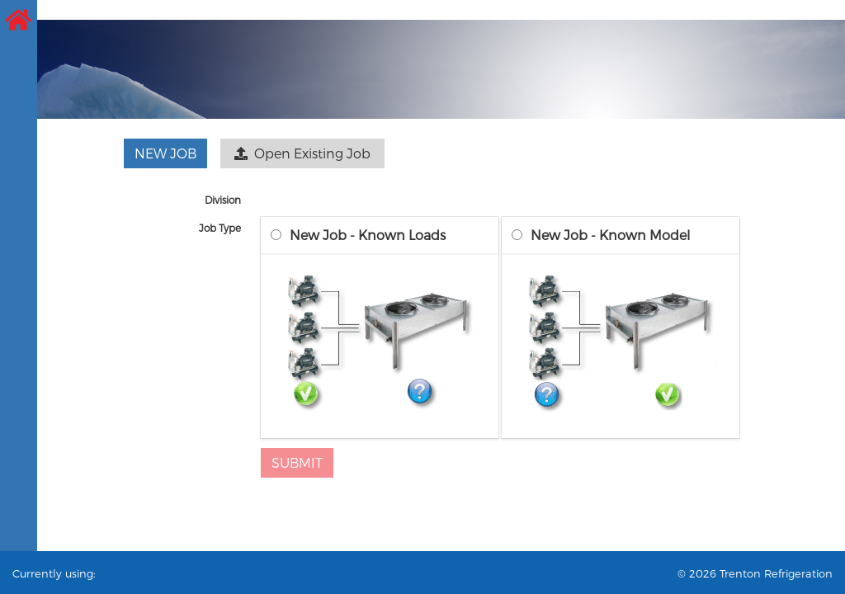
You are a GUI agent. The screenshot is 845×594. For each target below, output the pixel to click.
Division (223, 199)
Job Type (220, 227)
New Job (165, 153)
